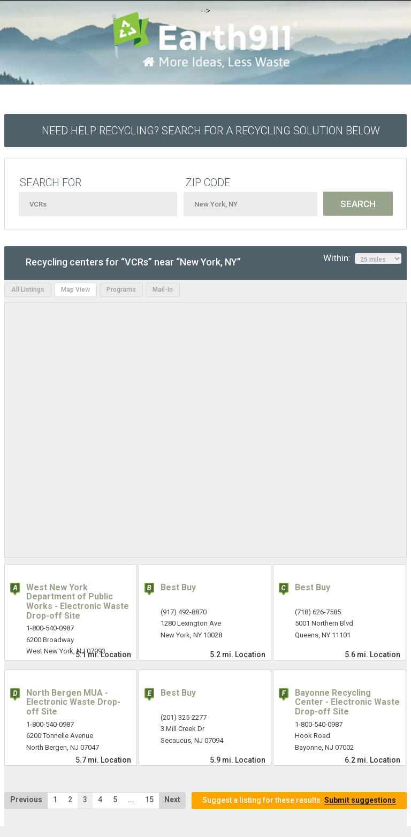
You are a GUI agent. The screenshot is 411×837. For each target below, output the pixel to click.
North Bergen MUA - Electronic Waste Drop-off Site (73, 702)
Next (172, 799)
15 (149, 799)
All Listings (27, 289)
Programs (121, 289)
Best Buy (178, 587)
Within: (362, 258)
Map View (75, 289)
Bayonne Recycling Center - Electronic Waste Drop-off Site (347, 702)
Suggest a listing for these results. (299, 800)
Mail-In (163, 289)
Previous (26, 799)
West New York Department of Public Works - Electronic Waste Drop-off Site (77, 601)
